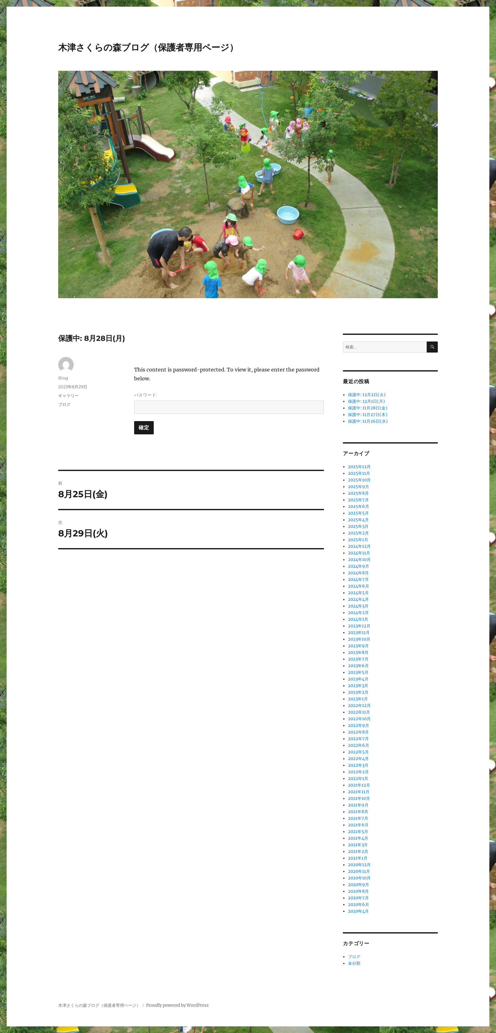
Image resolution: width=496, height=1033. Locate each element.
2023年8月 (358, 652)
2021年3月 (358, 845)
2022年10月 (359, 719)
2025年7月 (358, 500)
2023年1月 (358, 699)
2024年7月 (358, 579)
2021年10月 (359, 798)
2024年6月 (358, 586)
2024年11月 (359, 553)
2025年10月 (359, 480)
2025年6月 (358, 506)
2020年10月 (359, 878)
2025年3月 (358, 526)
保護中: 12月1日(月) (366, 401)
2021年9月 (358, 805)
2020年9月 (358, 884)
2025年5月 (358, 513)
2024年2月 (358, 612)
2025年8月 (358, 493)
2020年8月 (358, 891)
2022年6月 (358, 745)
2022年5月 (358, 752)
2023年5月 (358, 672)
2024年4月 (358, 599)
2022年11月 (359, 712)
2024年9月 (358, 566)
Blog (63, 377)
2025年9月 (358, 486)
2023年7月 (358, 659)
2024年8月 (358, 573)
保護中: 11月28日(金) (368, 408)
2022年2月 (358, 772)
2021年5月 (358, 831)
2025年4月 (358, 520)
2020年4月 (358, 911)
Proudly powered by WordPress (177, 1005)
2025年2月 (358, 533)
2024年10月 (359, 559)
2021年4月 (358, 838)
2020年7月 (358, 898)
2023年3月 (358, 685)
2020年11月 (359, 871)
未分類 (354, 963)
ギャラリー (68, 395)
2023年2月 (358, 692)
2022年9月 (358, 725)
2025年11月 (359, 473)
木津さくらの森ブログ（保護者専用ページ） (148, 47)
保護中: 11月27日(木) (368, 414)
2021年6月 (358, 825)
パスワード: (229, 403)
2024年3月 (358, 606)
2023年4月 (358, 679)
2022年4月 (358, 758)
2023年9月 (358, 646)
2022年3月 (358, 765)
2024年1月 (358, 619)
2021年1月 (358, 858)
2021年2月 (358, 851)
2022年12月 (359, 705)
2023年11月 (359, 632)
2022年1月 (358, 778)
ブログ (64, 404)
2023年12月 (359, 626)
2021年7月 (358, 818)
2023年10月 (359, 639)
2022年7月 (358, 738)
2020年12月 (359, 864)
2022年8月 (358, 732)
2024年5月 (358, 592)
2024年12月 (359, 546)
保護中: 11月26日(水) (368, 421)
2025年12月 (359, 466)
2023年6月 (358, 665)
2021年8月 (358, 811)
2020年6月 (358, 904)
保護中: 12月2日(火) (367, 394)
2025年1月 (358, 539)
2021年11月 (358, 791)
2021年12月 (359, 785)
